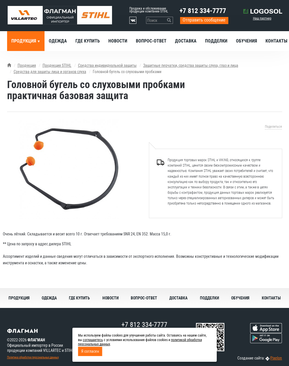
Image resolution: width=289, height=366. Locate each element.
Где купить (87, 41)
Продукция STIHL (57, 65)
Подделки (216, 41)
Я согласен (90, 351)
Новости (117, 41)
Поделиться (273, 127)
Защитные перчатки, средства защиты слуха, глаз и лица (190, 65)
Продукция (24, 41)
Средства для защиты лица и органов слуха (50, 71)
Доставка (186, 41)
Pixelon (276, 358)
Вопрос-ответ (151, 41)
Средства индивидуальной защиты (107, 65)
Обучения (246, 41)
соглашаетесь (93, 340)
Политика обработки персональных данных (33, 357)
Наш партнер (262, 18)
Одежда (58, 41)
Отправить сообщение (204, 20)
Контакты (271, 298)
